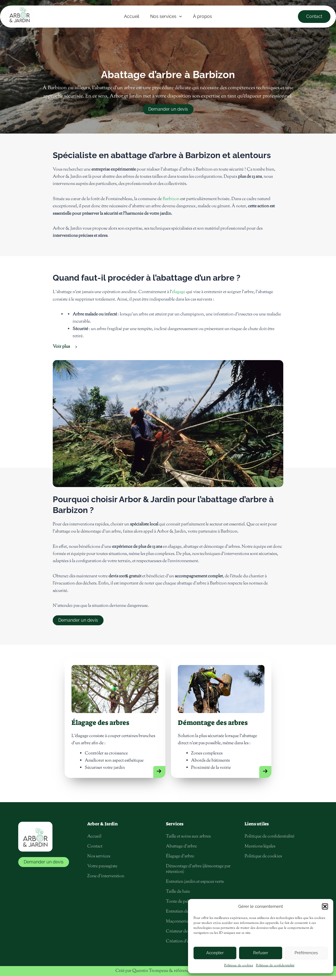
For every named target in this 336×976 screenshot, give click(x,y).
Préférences (306, 952)
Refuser (260, 952)
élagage (178, 292)
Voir (61, 347)
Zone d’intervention (105, 876)
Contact (94, 847)
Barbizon (171, 199)
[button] (325, 906)
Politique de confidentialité (275, 965)
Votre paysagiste (102, 866)
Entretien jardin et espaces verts (195, 882)
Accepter (215, 952)
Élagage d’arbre (180, 856)
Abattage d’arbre (181, 847)
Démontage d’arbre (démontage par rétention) (198, 869)
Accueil (94, 837)
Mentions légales (260, 847)
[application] (179, 17)
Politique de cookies (238, 965)
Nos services (98, 856)
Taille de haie (178, 892)
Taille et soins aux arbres (188, 837)
